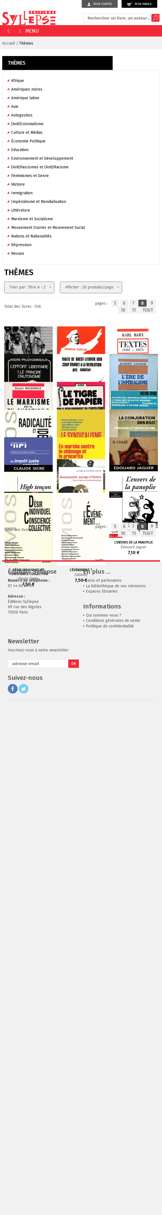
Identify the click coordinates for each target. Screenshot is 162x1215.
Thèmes (26, 43)
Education (19, 149)
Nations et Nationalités (31, 236)
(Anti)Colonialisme (27, 124)
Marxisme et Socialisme (32, 219)
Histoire (18, 184)
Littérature (20, 210)
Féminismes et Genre (30, 175)
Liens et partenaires (104, 1087)
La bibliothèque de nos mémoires (116, 1093)
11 (134, 310)
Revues (17, 253)
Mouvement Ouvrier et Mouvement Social (48, 227)
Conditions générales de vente (113, 1128)
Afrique (17, 80)
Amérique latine (25, 98)
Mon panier (139, 4)
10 (123, 310)
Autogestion (21, 115)
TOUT (147, 310)
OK (73, 1170)
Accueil (8, 43)
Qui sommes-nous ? (103, 1122)
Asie (14, 106)
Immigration (22, 193)
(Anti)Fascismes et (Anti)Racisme (40, 167)
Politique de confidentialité (110, 1133)
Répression (21, 244)
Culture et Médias (27, 132)
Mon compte (99, 4)
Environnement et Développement (42, 158)
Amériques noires (26, 89)
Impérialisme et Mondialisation (38, 201)
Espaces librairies (102, 1098)
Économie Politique (28, 141)
